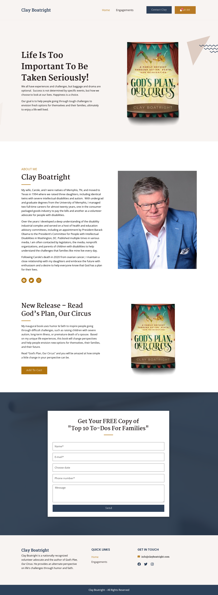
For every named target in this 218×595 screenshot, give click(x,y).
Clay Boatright (36, 10)
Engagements (125, 10)
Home (106, 10)
